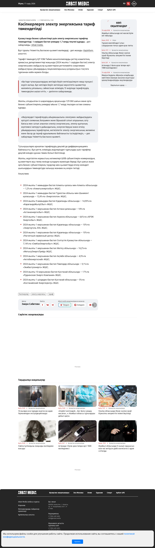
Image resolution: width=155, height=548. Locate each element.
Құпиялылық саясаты (26, 515)
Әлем (80, 10)
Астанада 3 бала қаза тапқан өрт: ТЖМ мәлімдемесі (116, 66)
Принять (77, 542)
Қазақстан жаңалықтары (50, 10)
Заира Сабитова (31, 304)
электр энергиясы (38, 294)
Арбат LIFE (111, 10)
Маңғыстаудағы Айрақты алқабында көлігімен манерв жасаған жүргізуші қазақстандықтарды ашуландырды (118, 77)
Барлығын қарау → (119, 85)
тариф (50, 294)
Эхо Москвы (69, 10)
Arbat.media (37, 45)
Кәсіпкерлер (23, 294)
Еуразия (90, 10)
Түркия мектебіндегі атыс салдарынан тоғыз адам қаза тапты (117, 44)
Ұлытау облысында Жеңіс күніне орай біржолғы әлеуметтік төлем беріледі (116, 55)
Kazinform (88, 50)
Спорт (100, 10)
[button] (94, 305)
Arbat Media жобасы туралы (28, 502)
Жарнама (21, 505)
